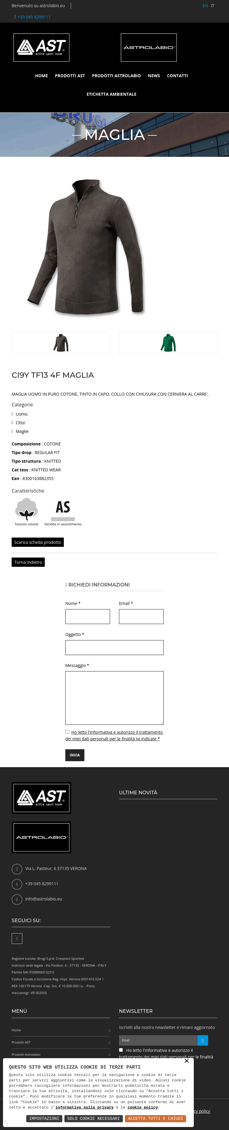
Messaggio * (77, 665)
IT (212, 5)
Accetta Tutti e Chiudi (155, 1118)
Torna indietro (28, 562)
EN (205, 5)
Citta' (21, 422)
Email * (126, 603)
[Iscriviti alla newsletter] (203, 1040)
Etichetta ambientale (111, 94)
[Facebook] (17, 938)
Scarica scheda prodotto (37, 542)
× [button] (186, 1061)
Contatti (177, 75)
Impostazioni (44, 1118)
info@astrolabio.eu (43, 899)
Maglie (22, 431)
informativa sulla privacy (84, 1107)
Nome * (73, 603)
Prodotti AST (70, 75)
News (154, 75)
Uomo (22, 414)
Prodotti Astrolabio (116, 75)
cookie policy (143, 1107)
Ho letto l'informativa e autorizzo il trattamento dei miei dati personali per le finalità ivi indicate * (166, 1056)
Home (41, 75)
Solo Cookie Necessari (93, 1118)
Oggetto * (74, 634)
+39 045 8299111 (34, 17)
